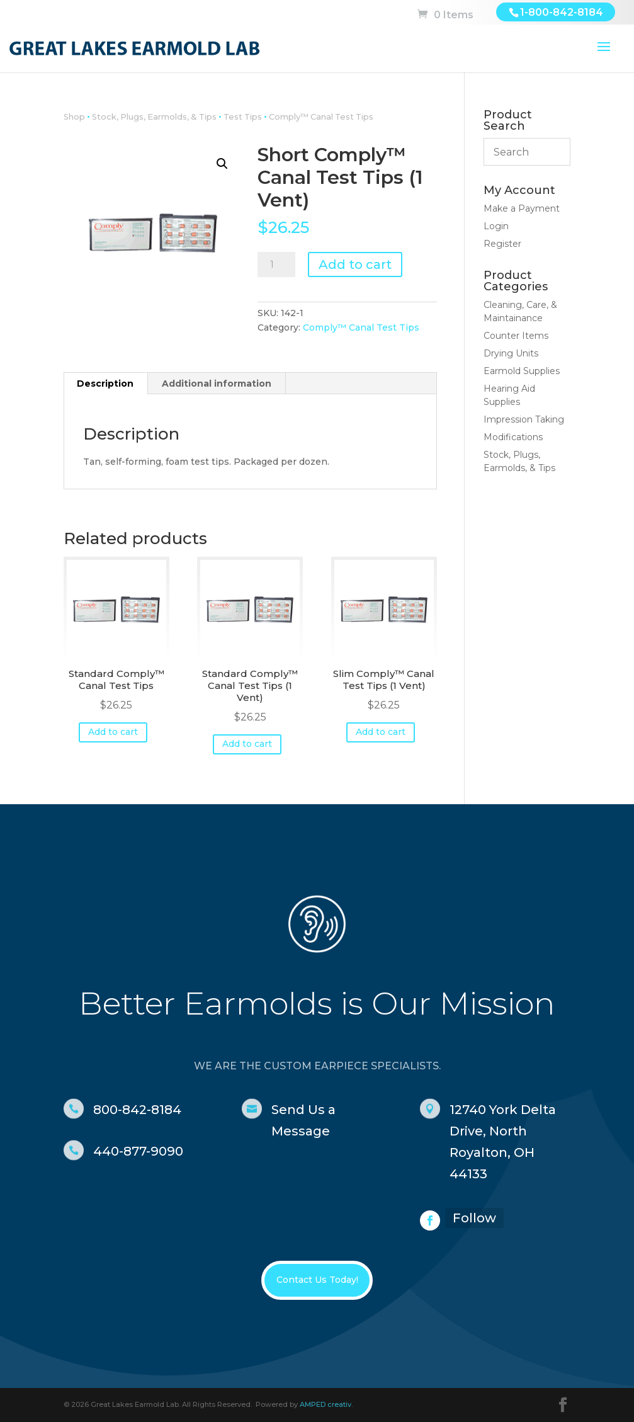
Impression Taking (524, 419)
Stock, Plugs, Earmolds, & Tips (154, 117)
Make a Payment (522, 208)
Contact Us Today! (317, 1279)
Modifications (513, 437)
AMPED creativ (325, 1404)
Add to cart (355, 264)
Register (502, 243)
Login (496, 226)
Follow (474, 1218)
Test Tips (243, 117)
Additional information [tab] (216, 383)
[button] (222, 163)
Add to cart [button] (113, 731)
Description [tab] (105, 383)
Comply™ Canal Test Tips (321, 117)
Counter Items (516, 335)
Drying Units (511, 353)
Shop (74, 117)
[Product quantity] (276, 264)
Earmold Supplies (522, 371)
